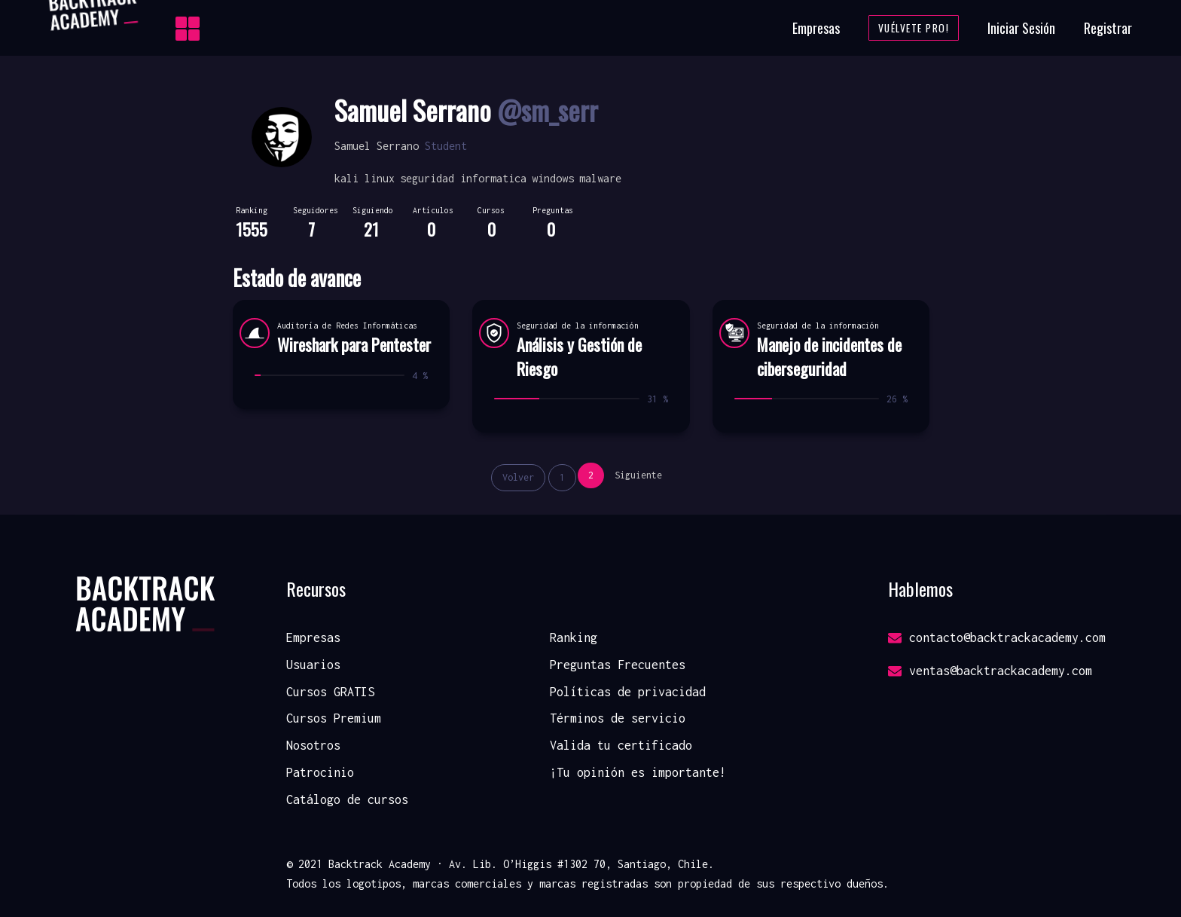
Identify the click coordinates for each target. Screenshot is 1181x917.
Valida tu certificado (621, 745)
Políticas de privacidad (628, 691)
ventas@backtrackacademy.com (990, 670)
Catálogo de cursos (347, 799)
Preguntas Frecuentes (617, 664)
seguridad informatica (463, 178)
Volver (518, 477)
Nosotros (313, 745)
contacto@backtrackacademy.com (997, 637)
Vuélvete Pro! (914, 27)
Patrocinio (320, 772)
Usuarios (313, 664)
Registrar (1108, 27)
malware (600, 178)
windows (553, 178)
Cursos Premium (333, 718)
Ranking (573, 637)
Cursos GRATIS (330, 691)
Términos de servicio (617, 718)
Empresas (816, 27)
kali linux (364, 178)
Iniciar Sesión (1021, 27)
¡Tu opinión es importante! (638, 772)
